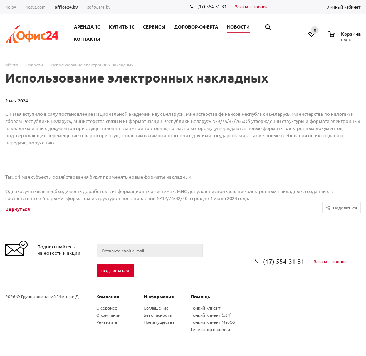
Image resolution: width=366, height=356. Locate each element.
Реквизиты (107, 322)
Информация (159, 296)
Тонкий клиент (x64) (211, 315)
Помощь (200, 296)
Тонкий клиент (206, 308)
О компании (108, 315)
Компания (107, 296)
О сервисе (106, 308)
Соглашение (156, 308)
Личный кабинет (344, 7)
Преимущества (159, 322)
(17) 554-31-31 (212, 6)
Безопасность (158, 315)
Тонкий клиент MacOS (213, 322)
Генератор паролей (210, 329)
